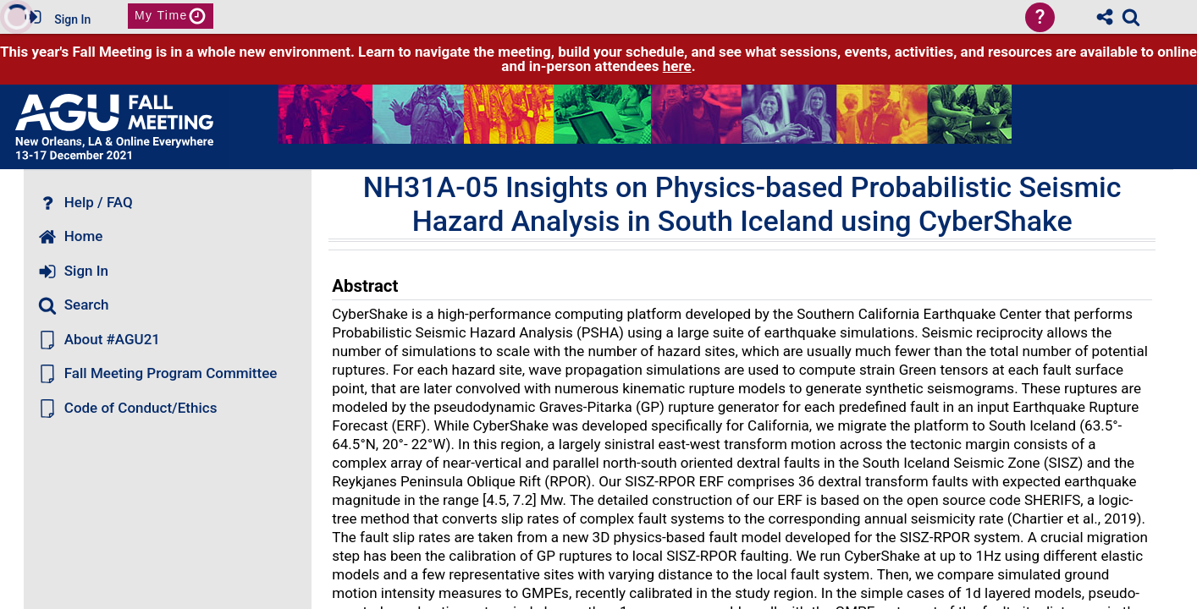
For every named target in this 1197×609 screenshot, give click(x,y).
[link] (1131, 17)
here (677, 66)
